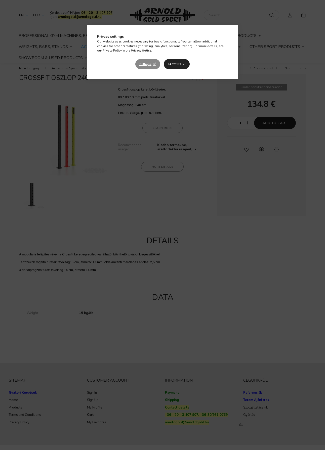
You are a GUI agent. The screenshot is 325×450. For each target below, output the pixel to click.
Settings (145, 64)
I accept (174, 64)
